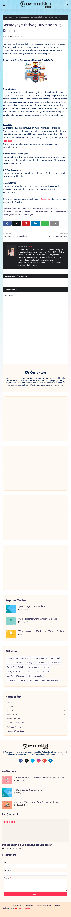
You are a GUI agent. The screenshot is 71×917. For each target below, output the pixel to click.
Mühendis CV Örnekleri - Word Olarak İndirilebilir (36, 802)
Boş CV (9, 658)
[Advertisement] (35, 419)
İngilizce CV (34, 680)
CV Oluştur (30, 663)
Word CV (46, 672)
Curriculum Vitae (33, 667)
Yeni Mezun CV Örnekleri (16, 676)
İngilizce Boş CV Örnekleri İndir (31, 606)
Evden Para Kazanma (21, 17)
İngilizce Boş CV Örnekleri (16, 680)
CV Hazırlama (18, 663)
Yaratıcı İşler (28, 215)
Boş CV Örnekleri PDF (40, 658)
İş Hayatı (7, 211)
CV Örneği (10, 667)
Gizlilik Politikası (44, 906)
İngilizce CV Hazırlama (50, 680)
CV (8, 663)
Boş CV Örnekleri (22, 658)
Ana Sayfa (8, 17)
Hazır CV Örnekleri (32, 672)
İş (56, 208)
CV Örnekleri (55, 663)
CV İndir (21, 667)
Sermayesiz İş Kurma (12, 215)
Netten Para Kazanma (44, 211)
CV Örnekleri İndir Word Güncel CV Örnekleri (37, 619)
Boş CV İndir (55, 658)
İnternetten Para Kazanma (42, 208)
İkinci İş (26, 208)
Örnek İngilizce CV (35, 676)
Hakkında (29, 906)
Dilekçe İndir (36, 715)
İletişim (57, 906)
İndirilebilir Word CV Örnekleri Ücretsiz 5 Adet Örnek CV (39, 777)
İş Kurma (17, 211)
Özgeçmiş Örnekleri (36, 727)
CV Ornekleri (42, 663)
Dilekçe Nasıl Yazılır (14, 672)
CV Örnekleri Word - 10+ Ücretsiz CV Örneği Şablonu (40, 631)
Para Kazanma (61, 211)
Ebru (7, 36)
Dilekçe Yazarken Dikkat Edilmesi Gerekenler (27, 844)
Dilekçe (46, 667)
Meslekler (45, 199)
